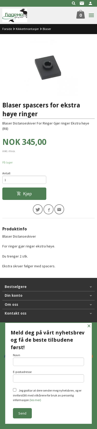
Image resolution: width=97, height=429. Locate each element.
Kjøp (24, 194)
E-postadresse (48, 376)
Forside (7, 29)
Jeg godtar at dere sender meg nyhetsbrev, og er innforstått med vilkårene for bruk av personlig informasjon (47, 395)
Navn (48, 359)
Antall (6, 173)
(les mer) (35, 400)
